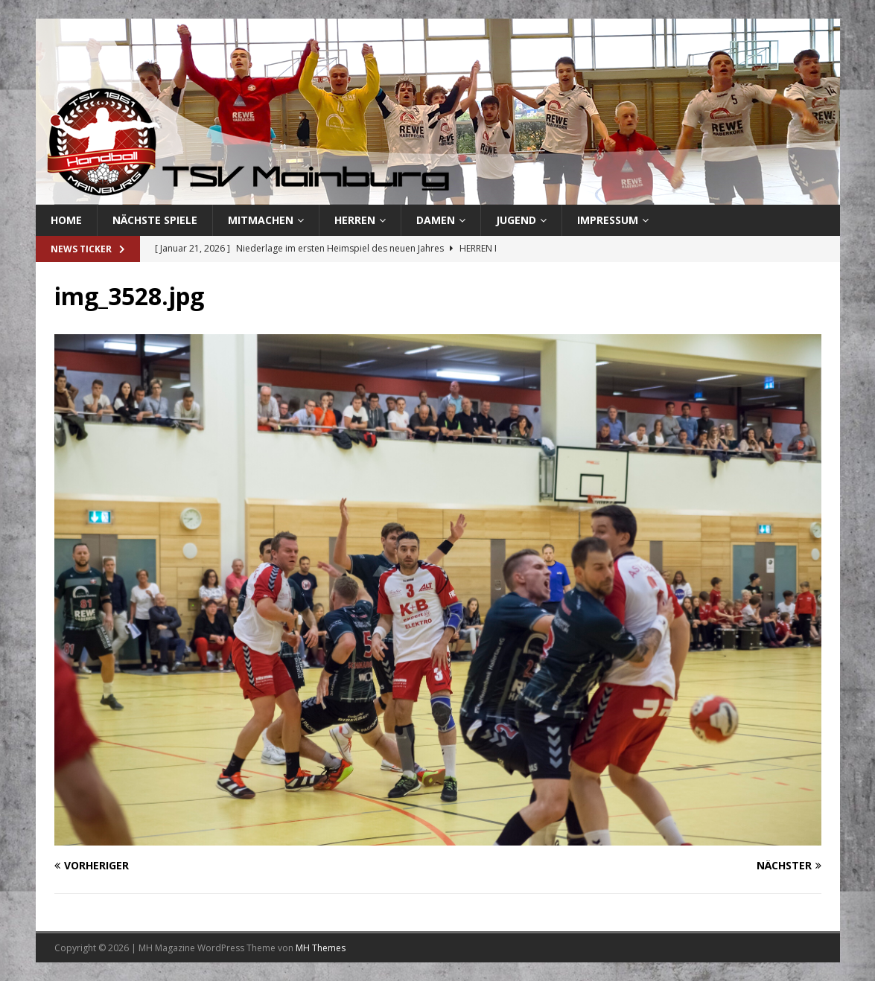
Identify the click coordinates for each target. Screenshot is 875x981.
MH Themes (321, 948)
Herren (354, 220)
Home (66, 220)
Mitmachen (260, 220)
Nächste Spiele (154, 220)
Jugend (516, 220)
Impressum (607, 220)
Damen (435, 220)
